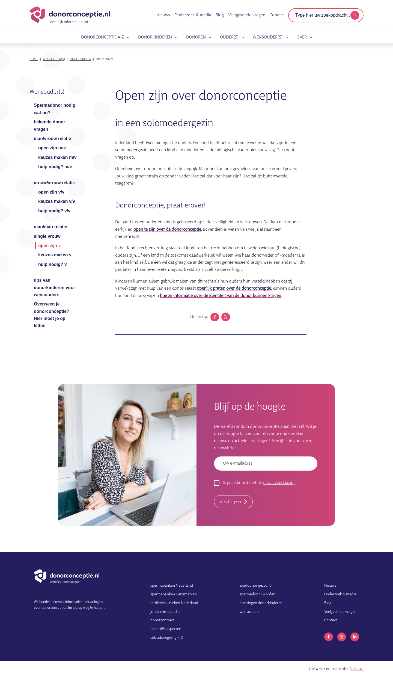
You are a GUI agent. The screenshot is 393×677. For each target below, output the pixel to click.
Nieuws (163, 15)
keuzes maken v (55, 255)
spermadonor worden (257, 594)
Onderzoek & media (192, 15)
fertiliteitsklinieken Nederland (174, 603)
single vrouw (80, 59)
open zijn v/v (51, 192)
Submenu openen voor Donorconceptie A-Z (127, 37)
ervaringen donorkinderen (261, 603)
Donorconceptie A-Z (102, 37)
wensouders (250, 612)
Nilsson (357, 669)
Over (302, 37)
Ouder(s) (229, 37)
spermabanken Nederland (171, 586)
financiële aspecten (165, 629)
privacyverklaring (279, 483)
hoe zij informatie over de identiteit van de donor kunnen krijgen (220, 296)
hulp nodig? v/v (54, 211)
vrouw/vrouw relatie (54, 182)
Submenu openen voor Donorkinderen (175, 37)
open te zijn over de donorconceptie (167, 229)
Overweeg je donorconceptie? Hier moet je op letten (51, 315)
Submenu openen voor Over (310, 37)
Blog (220, 15)
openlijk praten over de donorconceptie (234, 288)
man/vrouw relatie (52, 138)
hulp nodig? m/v (55, 166)
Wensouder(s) (267, 37)
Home (33, 59)
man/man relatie (50, 226)
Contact (277, 15)
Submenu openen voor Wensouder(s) (286, 37)
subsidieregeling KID (166, 638)
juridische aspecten (165, 612)
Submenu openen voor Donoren (209, 37)
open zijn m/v (52, 148)
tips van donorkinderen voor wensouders (54, 287)
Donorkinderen (155, 37)
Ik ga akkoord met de (259, 483)
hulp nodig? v (52, 264)
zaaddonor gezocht (255, 586)
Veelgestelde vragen (246, 15)
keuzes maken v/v (56, 201)
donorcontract (162, 620)
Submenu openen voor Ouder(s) (242, 37)
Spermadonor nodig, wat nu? (55, 109)
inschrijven (231, 502)
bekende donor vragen (49, 125)
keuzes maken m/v (57, 157)
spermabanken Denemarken (173, 594)
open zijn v (49, 245)
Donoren (196, 37)
